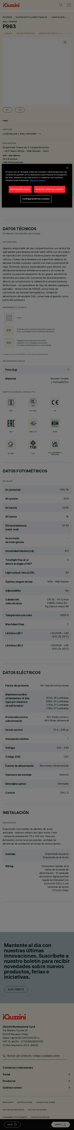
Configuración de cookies (36, 198)
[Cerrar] (67, 167)
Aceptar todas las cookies (49, 189)
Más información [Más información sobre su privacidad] (38, 180)
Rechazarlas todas (20, 189)
